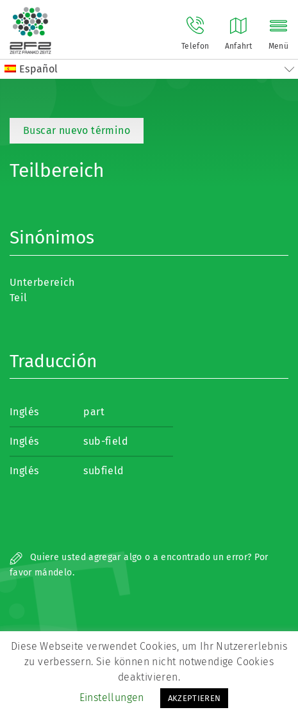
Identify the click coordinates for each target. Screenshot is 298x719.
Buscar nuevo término (76, 130)
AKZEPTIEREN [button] (194, 698)
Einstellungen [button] (111, 697)
